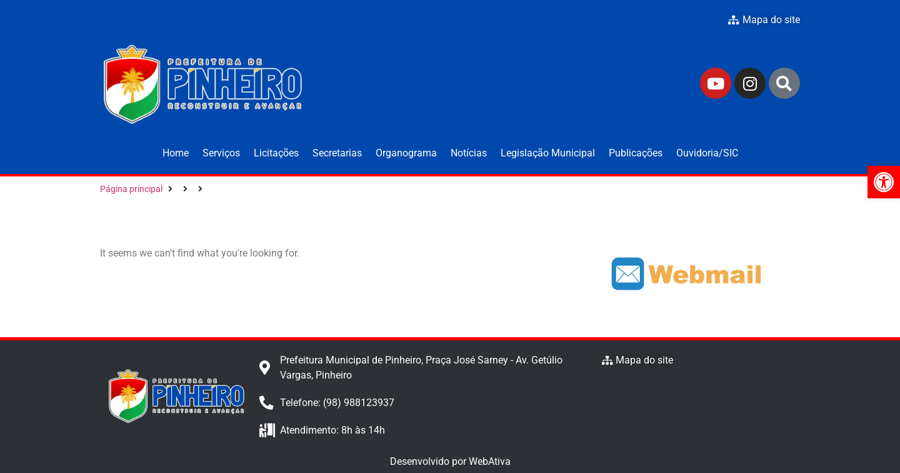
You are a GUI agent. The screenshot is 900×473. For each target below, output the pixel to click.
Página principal (131, 189)
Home (175, 153)
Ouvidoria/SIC (707, 153)
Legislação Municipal (548, 153)
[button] (884, 182)
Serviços (221, 153)
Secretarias (337, 153)
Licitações (276, 153)
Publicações (635, 153)
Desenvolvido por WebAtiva (450, 461)
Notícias (469, 153)
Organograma (406, 153)
